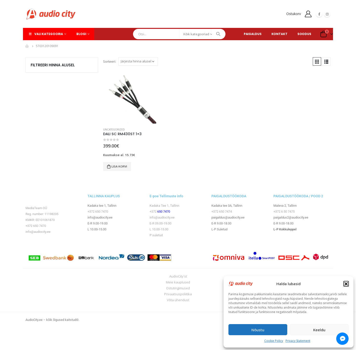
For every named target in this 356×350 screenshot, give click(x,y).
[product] (129, 97)
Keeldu (319, 329)
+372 (153, 211)
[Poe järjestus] (138, 61)
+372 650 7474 (221, 211)
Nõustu (257, 329)
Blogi (81, 34)
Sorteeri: (109, 61)
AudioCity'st (178, 276)
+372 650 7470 (35, 226)
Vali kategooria (45, 34)
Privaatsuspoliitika (178, 294)
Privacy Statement (298, 341)
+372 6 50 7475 (284, 211)
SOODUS (304, 34)
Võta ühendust (178, 300)
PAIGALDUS (253, 34)
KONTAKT (279, 34)
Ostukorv (293, 13)
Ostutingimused (178, 288)
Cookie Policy (273, 341)
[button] (346, 283)
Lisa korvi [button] (119, 166)
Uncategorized (114, 129)
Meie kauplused (178, 282)
